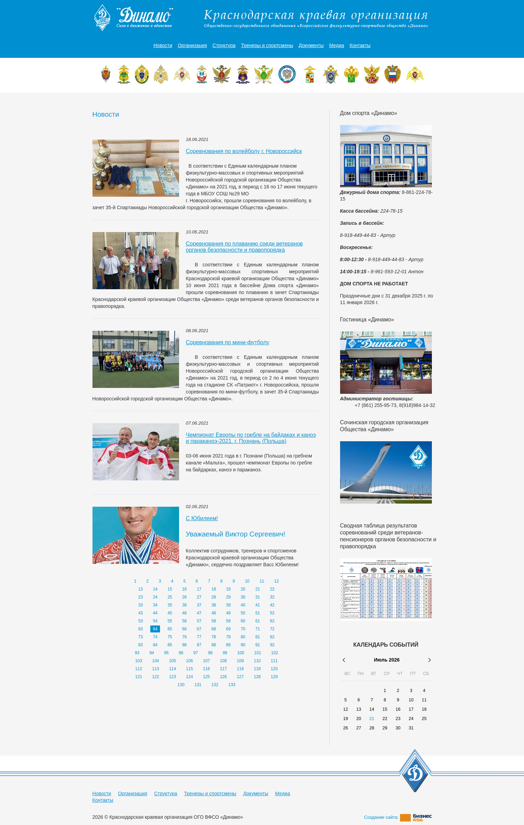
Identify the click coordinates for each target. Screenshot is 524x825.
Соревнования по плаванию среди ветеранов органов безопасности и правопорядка (244, 247)
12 (276, 581)
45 (170, 613)
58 (213, 621)
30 (243, 597)
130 (181, 684)
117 (223, 668)
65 (170, 629)
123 (172, 676)
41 (257, 605)
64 (155, 629)
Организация (192, 45)
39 (228, 605)
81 (257, 637)
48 (213, 613)
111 (274, 660)
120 (274, 668)
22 (272, 589)
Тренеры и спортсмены (267, 45)
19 (228, 589)
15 (170, 589)
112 (138, 668)
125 (206, 676)
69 (228, 629)
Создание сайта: (398, 817)
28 (213, 597)
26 (184, 597)
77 (199, 637)
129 (274, 676)
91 (257, 644)
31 (257, 597)
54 (155, 621)
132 (214, 684)
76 (184, 637)
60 (243, 621)
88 (213, 644)
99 (225, 652)
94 (151, 652)
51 (257, 613)
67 (199, 629)
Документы (311, 45)
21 (257, 589)
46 (184, 613)
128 (257, 676)
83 (140, 644)
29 (228, 597)
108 (223, 660)
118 (240, 668)
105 (172, 660)
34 (155, 605)
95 (166, 652)
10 (247, 581)
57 (199, 621)
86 (184, 644)
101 (257, 652)
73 (140, 637)
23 (140, 597)
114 (172, 668)
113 (155, 668)
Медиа (336, 45)
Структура (224, 45)
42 (272, 605)
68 (213, 629)
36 (184, 605)
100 (240, 652)
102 (274, 652)
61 (257, 621)
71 (257, 629)
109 (240, 660)
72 (272, 629)
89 (228, 644)
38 (213, 605)
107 (206, 660)
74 (155, 637)
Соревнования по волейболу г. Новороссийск (244, 151)
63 (140, 629)
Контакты (359, 45)
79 (228, 637)
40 (243, 605)
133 (231, 684)
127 (240, 676)
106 (189, 660)
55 (170, 621)
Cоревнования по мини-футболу (227, 342)
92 (272, 644)
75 (170, 637)
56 (184, 621)
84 (155, 644)
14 (155, 589)
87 (199, 644)
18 (213, 589)
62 (272, 621)
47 (199, 613)
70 (243, 629)
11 (261, 581)
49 (228, 613)
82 (272, 637)
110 (257, 660)
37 (199, 605)
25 (170, 597)
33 (140, 605)
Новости (162, 45)
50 (243, 613)
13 (140, 589)
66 (184, 629)
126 (223, 676)
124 (189, 676)
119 (257, 668)
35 (170, 605)
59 (228, 621)
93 (137, 652)
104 (155, 660)
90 (243, 644)
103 (138, 660)
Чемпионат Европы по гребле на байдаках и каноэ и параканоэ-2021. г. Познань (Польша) (251, 438)
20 (243, 589)
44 (155, 613)
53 (140, 621)
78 (213, 637)
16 (184, 589)
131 (198, 684)
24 (155, 597)
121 (138, 676)
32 (272, 597)
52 (272, 613)
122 (155, 676)
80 (243, 637)
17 (199, 589)
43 (140, 613)
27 (199, 597)
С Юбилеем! (202, 518)
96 (181, 652)
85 (170, 644)
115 (189, 668)
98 (210, 652)
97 (195, 652)
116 (206, 668)
